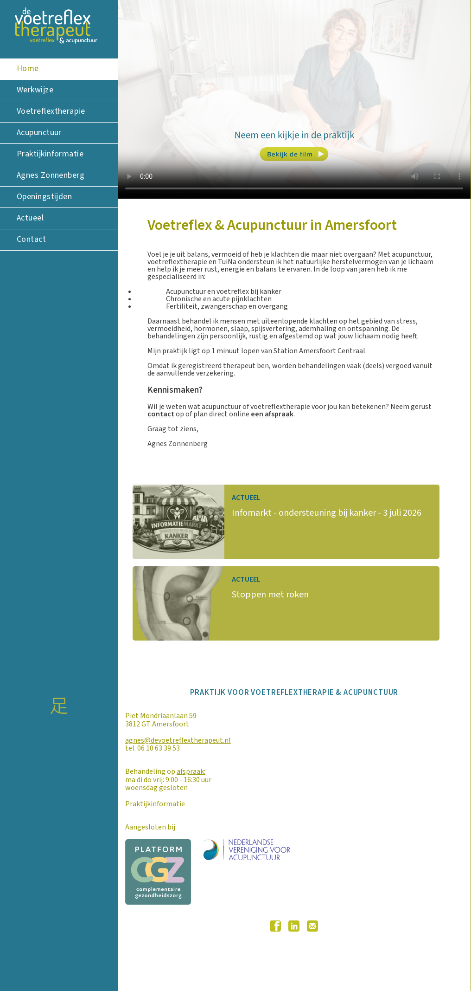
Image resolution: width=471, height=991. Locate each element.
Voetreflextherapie (51, 111)
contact (160, 414)
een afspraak (272, 414)
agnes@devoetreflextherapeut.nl (178, 740)
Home (28, 68)
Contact (31, 239)
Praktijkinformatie (50, 154)
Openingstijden (44, 196)
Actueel (30, 218)
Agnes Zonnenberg (50, 175)
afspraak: (191, 771)
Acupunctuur (39, 132)
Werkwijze (35, 90)
